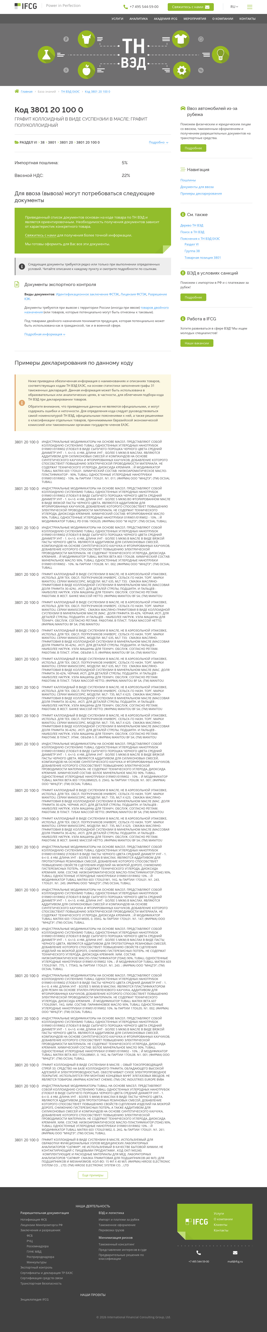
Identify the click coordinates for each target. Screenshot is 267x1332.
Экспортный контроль (36, 1267)
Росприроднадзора (40, 1257)
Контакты (221, 1230)
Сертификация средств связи (41, 1278)
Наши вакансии (197, 343)
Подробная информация (43, 334)
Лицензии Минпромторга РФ (41, 1225)
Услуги (219, 1213)
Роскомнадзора (38, 1246)
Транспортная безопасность (41, 1283)
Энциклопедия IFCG (34, 1299)
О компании (223, 1219)
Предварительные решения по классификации (121, 1257)
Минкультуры (37, 1262)
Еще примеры (92, 1175)
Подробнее (193, 148)
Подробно (157, 142)
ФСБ (30, 1235)
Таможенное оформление (117, 1225)
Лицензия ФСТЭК (133, 294)
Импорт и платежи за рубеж (119, 1219)
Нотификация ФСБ (33, 1219)
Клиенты (220, 1225)
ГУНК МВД (34, 1252)
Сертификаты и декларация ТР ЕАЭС (46, 1273)
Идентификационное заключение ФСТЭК (87, 294)
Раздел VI (192, 244)
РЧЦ (30, 1241)
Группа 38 (192, 251)
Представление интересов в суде (123, 1250)
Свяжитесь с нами (190, 6)
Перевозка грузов (111, 1230)
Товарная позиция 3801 (203, 257)
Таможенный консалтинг (117, 1244)
